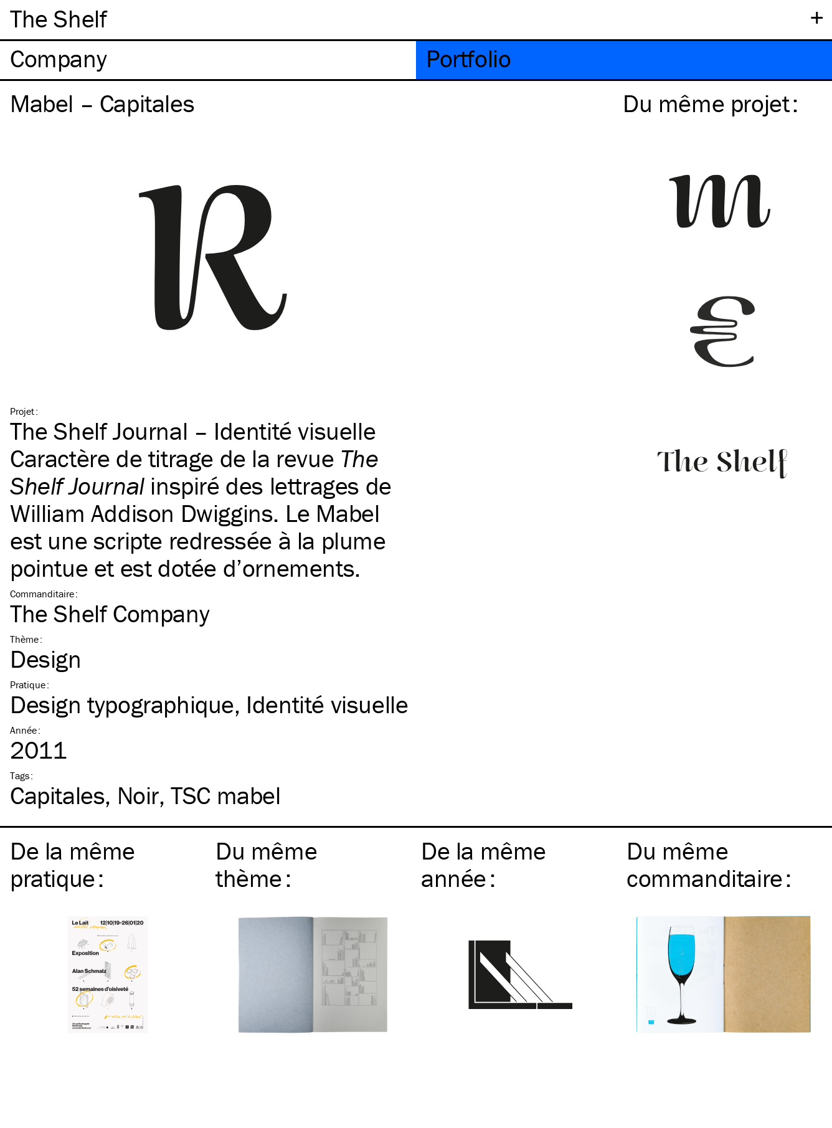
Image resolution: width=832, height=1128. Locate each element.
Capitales (57, 795)
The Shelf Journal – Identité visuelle (193, 430)
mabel (225, 795)
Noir (138, 795)
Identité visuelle (327, 704)
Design (46, 658)
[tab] (208, 60)
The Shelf (58, 18)
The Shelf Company (109, 613)
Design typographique (122, 704)
